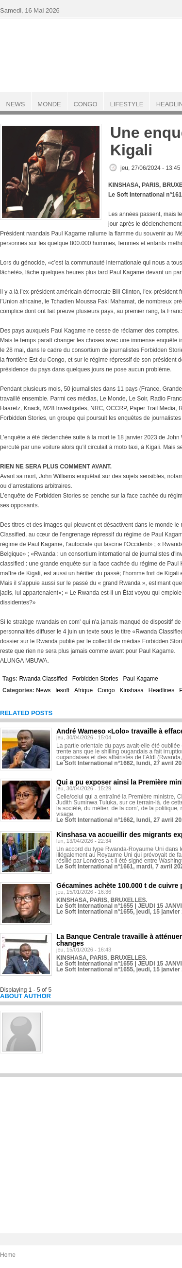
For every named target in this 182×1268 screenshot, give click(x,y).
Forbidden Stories (95, 678)
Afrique (83, 690)
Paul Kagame (140, 678)
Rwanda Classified (43, 678)
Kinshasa (131, 690)
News (43, 690)
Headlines (161, 690)
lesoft (62, 690)
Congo (106, 690)
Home (8, 1254)
